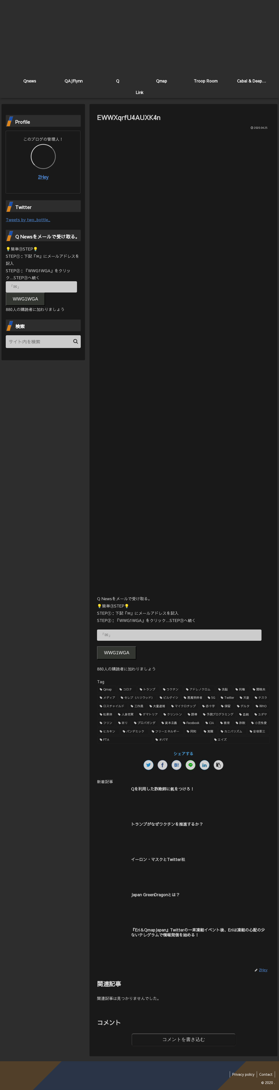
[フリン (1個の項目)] (106, 723)
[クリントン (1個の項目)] (172, 714)
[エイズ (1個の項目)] (241, 740)
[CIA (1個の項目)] (210, 723)
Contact (265, 1074)
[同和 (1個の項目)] (192, 731)
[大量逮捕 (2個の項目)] (157, 706)
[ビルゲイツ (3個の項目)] (169, 698)
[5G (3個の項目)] (212, 698)
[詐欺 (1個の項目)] (241, 723)
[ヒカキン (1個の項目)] (109, 731)
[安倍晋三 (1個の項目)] (259, 731)
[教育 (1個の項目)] (225, 723)
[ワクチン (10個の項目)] (172, 689)
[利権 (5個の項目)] (241, 689)
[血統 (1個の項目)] (244, 714)
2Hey (43, 177)
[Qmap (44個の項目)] (107, 689)
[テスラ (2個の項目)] (261, 698)
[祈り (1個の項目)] (123, 723)
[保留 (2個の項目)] (226, 706)
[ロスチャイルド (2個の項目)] (112, 706)
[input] (43, 341)
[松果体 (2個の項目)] (106, 714)
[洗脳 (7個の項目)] (224, 689)
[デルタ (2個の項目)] (243, 706)
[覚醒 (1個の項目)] (210, 731)
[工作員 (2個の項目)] (137, 706)
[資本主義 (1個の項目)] (169, 723)
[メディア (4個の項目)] (108, 698)
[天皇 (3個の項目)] (245, 698)
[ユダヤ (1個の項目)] (261, 714)
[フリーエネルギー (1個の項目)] (167, 731)
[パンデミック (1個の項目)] (134, 731)
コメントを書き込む (183, 1039)
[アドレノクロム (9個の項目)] (199, 689)
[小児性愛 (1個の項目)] (259, 723)
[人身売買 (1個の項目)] (126, 714)
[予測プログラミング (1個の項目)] (218, 714)
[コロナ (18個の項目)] (126, 689)
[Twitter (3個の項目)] (227, 698)
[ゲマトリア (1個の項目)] (148, 714)
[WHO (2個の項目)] (262, 706)
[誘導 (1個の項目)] (193, 714)
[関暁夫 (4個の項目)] (260, 689)
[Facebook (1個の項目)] (191, 723)
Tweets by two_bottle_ (28, 219)
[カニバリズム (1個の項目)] (232, 731)
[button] (75, 341)
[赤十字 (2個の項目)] (209, 706)
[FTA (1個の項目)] (125, 740)
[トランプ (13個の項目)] (149, 689)
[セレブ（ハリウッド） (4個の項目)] (137, 698)
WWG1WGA (116, 653)
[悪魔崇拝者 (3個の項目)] (193, 698)
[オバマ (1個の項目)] (182, 740)
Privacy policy (243, 1074)
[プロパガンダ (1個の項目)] (145, 723)
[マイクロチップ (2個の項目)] (184, 706)
